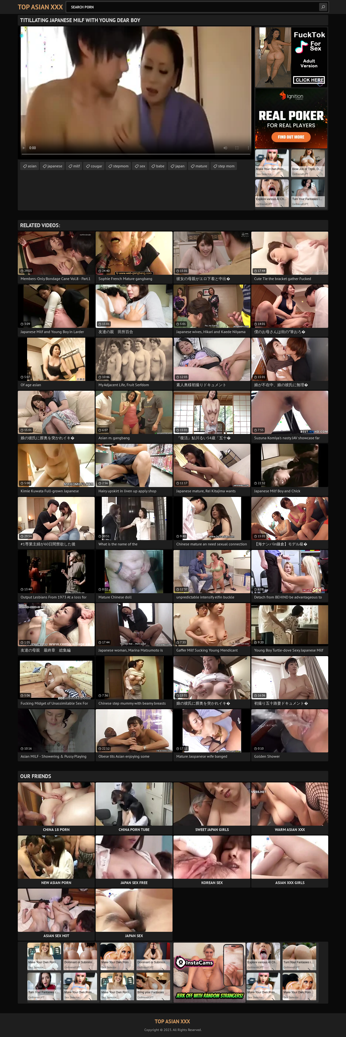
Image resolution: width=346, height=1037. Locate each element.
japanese (55, 166)
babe (160, 166)
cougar (96, 166)
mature (201, 166)
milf (76, 166)
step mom (226, 166)
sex (142, 166)
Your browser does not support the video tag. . (136, 92)
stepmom (121, 166)
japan (180, 166)
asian (32, 166)
